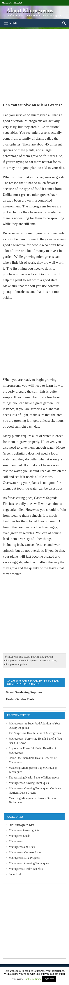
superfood (23, 664)
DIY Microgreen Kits (21, 824)
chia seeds (24, 656)
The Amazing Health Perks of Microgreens (34, 777)
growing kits (37, 656)
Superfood (15, 874)
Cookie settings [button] (32, 978)
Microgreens (16, 841)
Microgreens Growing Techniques (29, 782)
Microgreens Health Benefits (26, 868)
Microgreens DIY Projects (24, 857)
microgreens (10, 664)
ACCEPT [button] (49, 979)
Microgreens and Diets (22, 846)
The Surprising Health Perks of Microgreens (35, 733)
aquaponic (12, 656)
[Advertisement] (34, 63)
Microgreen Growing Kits (24, 830)
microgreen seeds (47, 660)
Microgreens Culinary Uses (25, 852)
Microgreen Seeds (19, 835)
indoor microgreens (28, 660)
